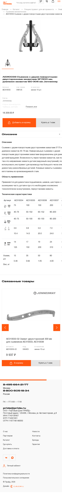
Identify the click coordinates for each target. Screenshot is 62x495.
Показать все (31, 107)
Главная (5, 9)
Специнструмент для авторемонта (39, 9)
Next (57, 329)
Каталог (16, 9)
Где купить (7, 447)
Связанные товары (18, 281)
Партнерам (7, 439)
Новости (36, 434)
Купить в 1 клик (48, 123)
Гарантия (36, 447)
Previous (6, 329)
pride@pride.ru (14, 411)
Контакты (36, 439)
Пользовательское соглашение (16, 481)
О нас (5, 434)
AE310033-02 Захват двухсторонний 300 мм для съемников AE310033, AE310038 (29, 340)
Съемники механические (16, 12)
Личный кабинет (12, 469)
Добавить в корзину (19, 122)
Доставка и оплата (11, 451)
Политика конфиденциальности (16, 477)
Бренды (35, 443)
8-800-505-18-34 (16, 393)
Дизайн (13, 489)
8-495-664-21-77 (15, 387)
